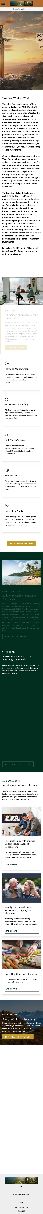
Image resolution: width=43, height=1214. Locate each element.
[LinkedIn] (21, 1186)
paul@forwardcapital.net (21, 1194)
